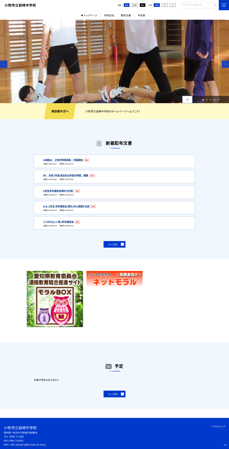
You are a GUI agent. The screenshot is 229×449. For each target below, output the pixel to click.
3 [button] (210, 99)
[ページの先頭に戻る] (225, 445)
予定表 (141, 15)
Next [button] (225, 64)
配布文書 (126, 15)
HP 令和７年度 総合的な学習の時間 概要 (66, 175)
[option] (114, 61)
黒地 (142, 5)
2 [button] (207, 99)
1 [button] (203, 99)
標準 (156, 5)
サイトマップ (219, 426)
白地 (134, 5)
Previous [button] (3, 64)
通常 (126, 5)
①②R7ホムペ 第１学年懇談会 (58, 221)
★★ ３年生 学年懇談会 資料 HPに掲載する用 (66, 206)
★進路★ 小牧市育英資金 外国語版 (63, 160)
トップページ (90, 15)
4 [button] (214, 99)
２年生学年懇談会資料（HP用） (58, 190)
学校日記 (109, 15)
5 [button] (218, 99)
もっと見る (113, 244)
